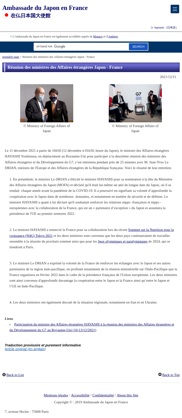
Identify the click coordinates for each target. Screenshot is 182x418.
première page (10, 57)
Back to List (15, 375)
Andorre (113, 36)
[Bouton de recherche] (138, 46)
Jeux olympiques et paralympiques (122, 241)
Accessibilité (80, 395)
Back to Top (171, 375)
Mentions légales (56, 395)
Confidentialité (103, 395)
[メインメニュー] (175, 9)
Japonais (166, 27)
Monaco (98, 36)
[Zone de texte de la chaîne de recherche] (80, 46)
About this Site (127, 395)
